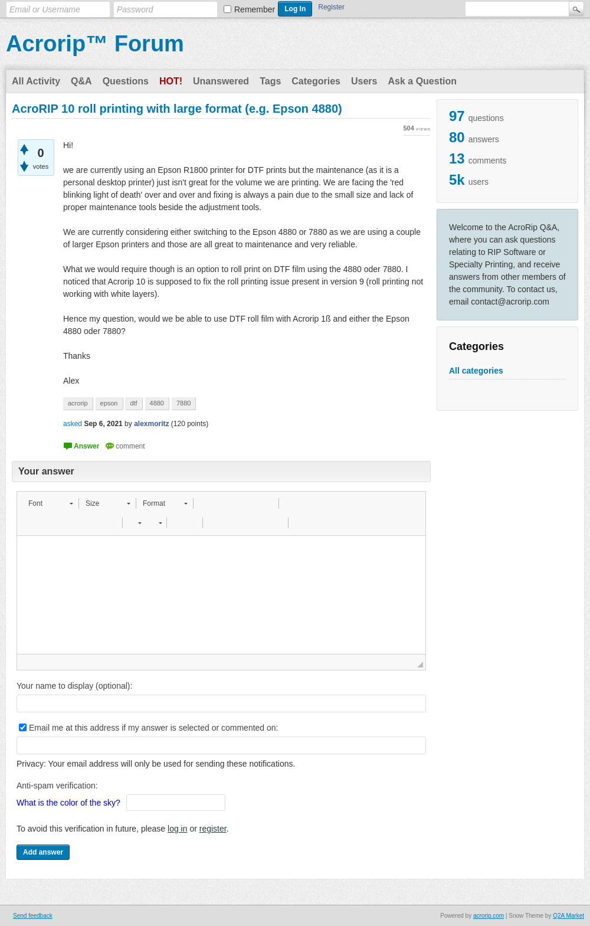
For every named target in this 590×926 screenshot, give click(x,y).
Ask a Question (422, 81)
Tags (270, 81)
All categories (476, 370)
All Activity (36, 81)
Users (364, 81)
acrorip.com (488, 915)
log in (177, 828)
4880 (157, 403)
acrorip (78, 403)
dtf (133, 403)
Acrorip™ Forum (95, 43)
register (213, 828)
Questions (126, 81)
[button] (50, 503)
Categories (315, 81)
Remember (254, 9)
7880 (183, 403)
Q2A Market (568, 915)
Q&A (81, 81)
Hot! (170, 81)
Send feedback (33, 915)
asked (72, 424)
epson (109, 403)
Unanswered (221, 81)
